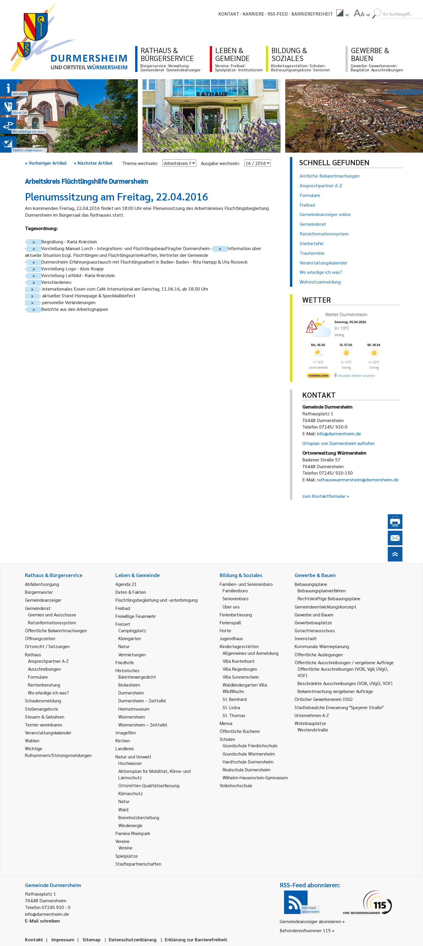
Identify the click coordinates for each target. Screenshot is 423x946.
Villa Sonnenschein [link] (241, 677)
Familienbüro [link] (235, 590)
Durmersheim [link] (131, 692)
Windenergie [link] (130, 825)
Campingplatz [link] (132, 630)
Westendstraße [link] (313, 729)
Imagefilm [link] (125, 732)
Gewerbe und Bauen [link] (314, 614)
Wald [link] (123, 809)
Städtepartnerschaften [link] (138, 864)
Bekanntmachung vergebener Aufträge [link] (335, 691)
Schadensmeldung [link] (43, 700)
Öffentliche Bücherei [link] (240, 731)
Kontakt (228, 14)
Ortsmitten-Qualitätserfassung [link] (148, 785)
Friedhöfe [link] (124, 662)
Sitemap (91, 939)
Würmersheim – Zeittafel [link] (142, 724)
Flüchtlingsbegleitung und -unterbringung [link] (156, 600)
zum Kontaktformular (323, 496)
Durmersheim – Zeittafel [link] (142, 700)
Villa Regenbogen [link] (240, 669)
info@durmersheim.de (339, 433)
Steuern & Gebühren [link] (44, 717)
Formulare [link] (38, 677)
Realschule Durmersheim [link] (247, 769)
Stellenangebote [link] (41, 709)
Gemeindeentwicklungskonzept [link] (325, 606)
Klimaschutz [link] (130, 793)
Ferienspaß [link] (230, 622)
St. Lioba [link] (231, 707)
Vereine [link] (125, 847)
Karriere (253, 14)
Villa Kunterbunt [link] (239, 661)
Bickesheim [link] (129, 685)
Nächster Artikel (93, 163)
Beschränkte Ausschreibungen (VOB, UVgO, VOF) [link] (345, 683)
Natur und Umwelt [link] (133, 756)
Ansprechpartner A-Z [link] (48, 661)
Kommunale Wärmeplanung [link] (322, 646)
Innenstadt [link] (306, 638)
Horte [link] (225, 630)
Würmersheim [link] (131, 717)
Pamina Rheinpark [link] (132, 833)
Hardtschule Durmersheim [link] (248, 761)
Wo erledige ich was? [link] (48, 692)
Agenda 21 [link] (126, 584)
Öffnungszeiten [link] (40, 638)
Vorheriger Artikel (46, 163)
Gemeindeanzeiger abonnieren (310, 921)
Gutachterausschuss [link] (315, 630)
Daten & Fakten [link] (130, 592)
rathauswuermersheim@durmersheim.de (358, 479)
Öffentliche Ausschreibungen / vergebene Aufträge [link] (344, 662)
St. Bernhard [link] (235, 699)
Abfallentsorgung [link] (42, 584)
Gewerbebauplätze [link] (313, 622)
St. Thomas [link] (234, 715)
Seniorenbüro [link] (236, 598)
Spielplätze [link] (126, 856)
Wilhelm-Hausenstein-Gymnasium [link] (255, 777)
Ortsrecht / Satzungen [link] (47, 646)
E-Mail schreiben (42, 921)
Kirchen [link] (122, 740)
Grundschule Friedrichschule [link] (250, 745)
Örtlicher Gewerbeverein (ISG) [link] (323, 699)
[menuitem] (342, 13)
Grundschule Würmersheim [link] (249, 754)
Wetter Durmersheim (346, 314)
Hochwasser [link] (130, 763)
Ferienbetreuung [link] (236, 614)
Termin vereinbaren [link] (43, 724)
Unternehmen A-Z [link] (312, 715)
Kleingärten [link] (129, 638)
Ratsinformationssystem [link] (52, 622)
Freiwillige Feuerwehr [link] (135, 616)
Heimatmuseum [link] (134, 709)
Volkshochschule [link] (236, 785)
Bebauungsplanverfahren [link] (322, 590)
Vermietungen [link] (132, 654)
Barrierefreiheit (312, 14)
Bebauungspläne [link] (311, 584)
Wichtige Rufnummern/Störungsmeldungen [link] (58, 751)
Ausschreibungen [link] (44, 669)
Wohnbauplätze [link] (310, 723)
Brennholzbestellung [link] (138, 817)
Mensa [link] (226, 723)
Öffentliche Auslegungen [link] (319, 654)
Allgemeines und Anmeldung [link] (250, 653)
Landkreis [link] (124, 748)
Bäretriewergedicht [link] (137, 677)
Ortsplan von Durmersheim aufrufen (338, 443)
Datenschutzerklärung (133, 939)
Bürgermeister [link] (39, 592)
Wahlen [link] (32, 740)
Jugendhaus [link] (231, 638)
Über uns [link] (231, 606)
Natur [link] (124, 646)
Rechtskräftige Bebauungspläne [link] (329, 598)
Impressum (62, 939)
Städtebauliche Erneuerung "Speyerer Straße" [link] (339, 707)
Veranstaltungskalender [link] (48, 732)
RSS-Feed (278, 14)
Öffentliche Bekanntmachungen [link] (56, 630)
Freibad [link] (122, 608)
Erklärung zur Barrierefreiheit (196, 939)
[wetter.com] (318, 377)
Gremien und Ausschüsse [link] (52, 614)
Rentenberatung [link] (44, 685)
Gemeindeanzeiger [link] (43, 600)
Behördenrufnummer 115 (305, 930)
